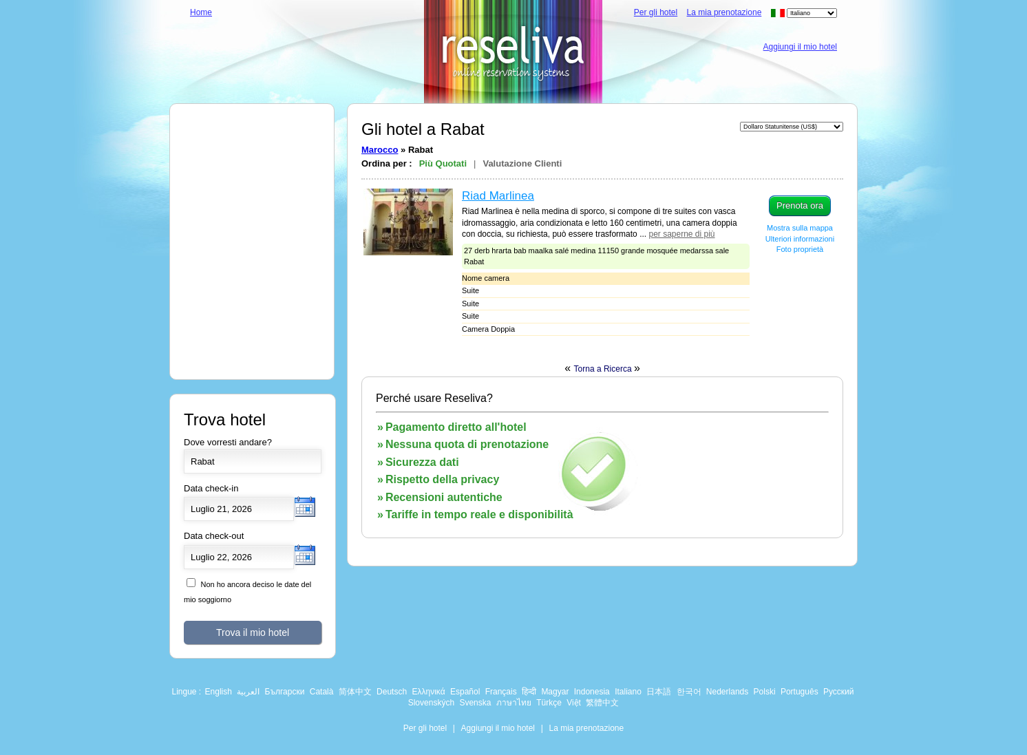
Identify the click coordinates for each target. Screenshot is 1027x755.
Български (285, 691)
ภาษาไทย (513, 703)
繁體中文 (602, 703)
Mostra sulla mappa (800, 228)
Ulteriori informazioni (799, 239)
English (218, 691)
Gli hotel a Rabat (423, 129)
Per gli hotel (655, 12)
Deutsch (392, 691)
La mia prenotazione (724, 12)
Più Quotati (443, 163)
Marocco (379, 150)
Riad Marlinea (498, 195)
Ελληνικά (428, 691)
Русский (838, 691)
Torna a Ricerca (604, 369)
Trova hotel (225, 419)
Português (799, 691)
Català (322, 691)
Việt (574, 703)
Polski (765, 691)
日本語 (658, 691)
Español (465, 691)
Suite (470, 290)
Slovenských (431, 703)
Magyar (555, 691)
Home (201, 12)
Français (501, 691)
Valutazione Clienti (522, 163)
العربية (248, 691)
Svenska (475, 703)
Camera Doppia (488, 329)
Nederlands (727, 691)
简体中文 (355, 691)
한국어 (689, 691)
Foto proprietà (799, 249)
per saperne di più (681, 234)
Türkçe (549, 703)
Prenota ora (799, 205)
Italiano (628, 691)
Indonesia (592, 691)
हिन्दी (529, 691)
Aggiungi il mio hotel (800, 47)
